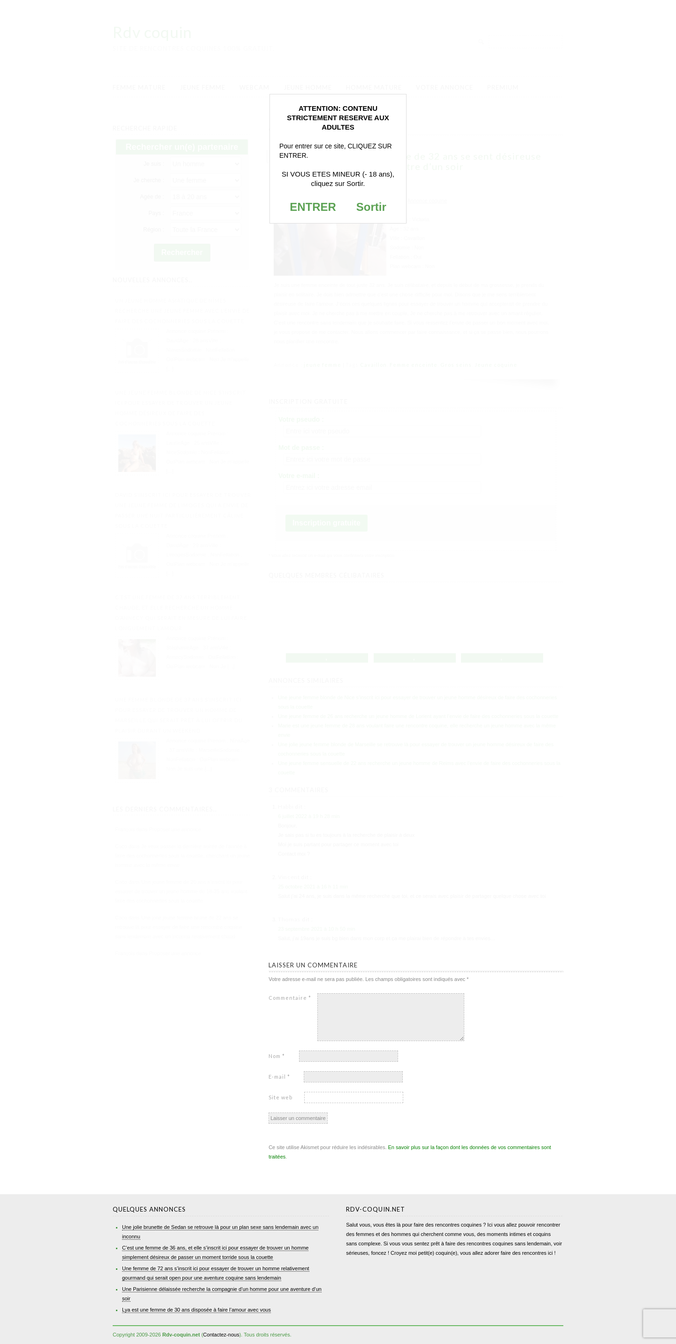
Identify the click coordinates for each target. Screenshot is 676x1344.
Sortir (371, 207)
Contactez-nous (221, 1334)
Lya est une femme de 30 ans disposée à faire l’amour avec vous (196, 1310)
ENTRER (313, 207)
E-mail (279, 1077)
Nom (277, 1056)
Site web (280, 1097)
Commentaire (290, 998)
